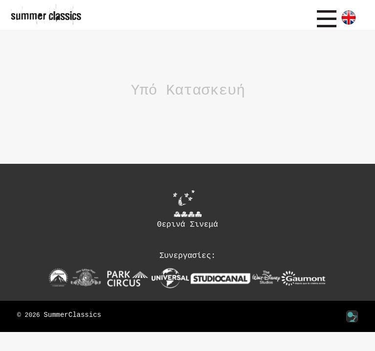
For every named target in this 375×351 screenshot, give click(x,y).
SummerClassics (73, 315)
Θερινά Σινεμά (187, 209)
